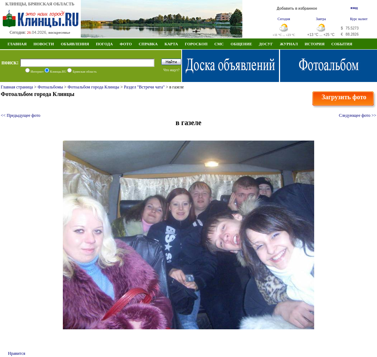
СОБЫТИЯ (341, 44)
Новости (43, 44)
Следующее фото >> (357, 115)
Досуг (266, 44)
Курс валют (359, 19)
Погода (104, 44)
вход (354, 8)
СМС (219, 44)
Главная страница (17, 87)
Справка (148, 44)
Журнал (289, 44)
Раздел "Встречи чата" (144, 87)
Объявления (75, 44)
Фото (126, 44)
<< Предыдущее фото (20, 115)
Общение (241, 44)
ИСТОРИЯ (314, 44)
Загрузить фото (344, 97)
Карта (171, 44)
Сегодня (284, 19)
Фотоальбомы (50, 87)
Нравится (16, 353)
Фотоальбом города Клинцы (93, 87)
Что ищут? (171, 70)
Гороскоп (196, 44)
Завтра (321, 19)
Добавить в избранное (297, 8)
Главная (17, 44)
